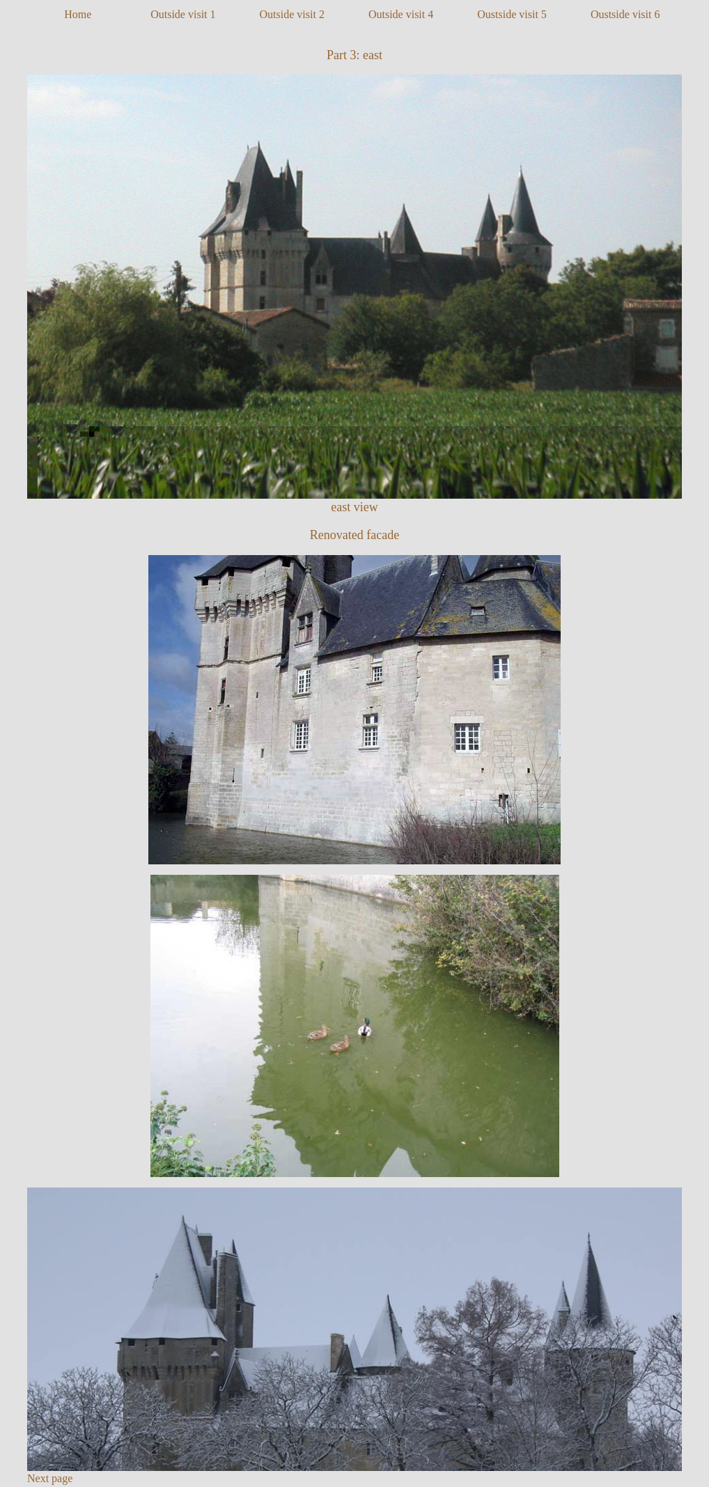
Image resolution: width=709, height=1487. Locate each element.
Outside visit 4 (400, 14)
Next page (49, 1478)
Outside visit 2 (292, 14)
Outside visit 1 (182, 14)
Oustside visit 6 (625, 14)
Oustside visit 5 (512, 14)
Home (77, 14)
